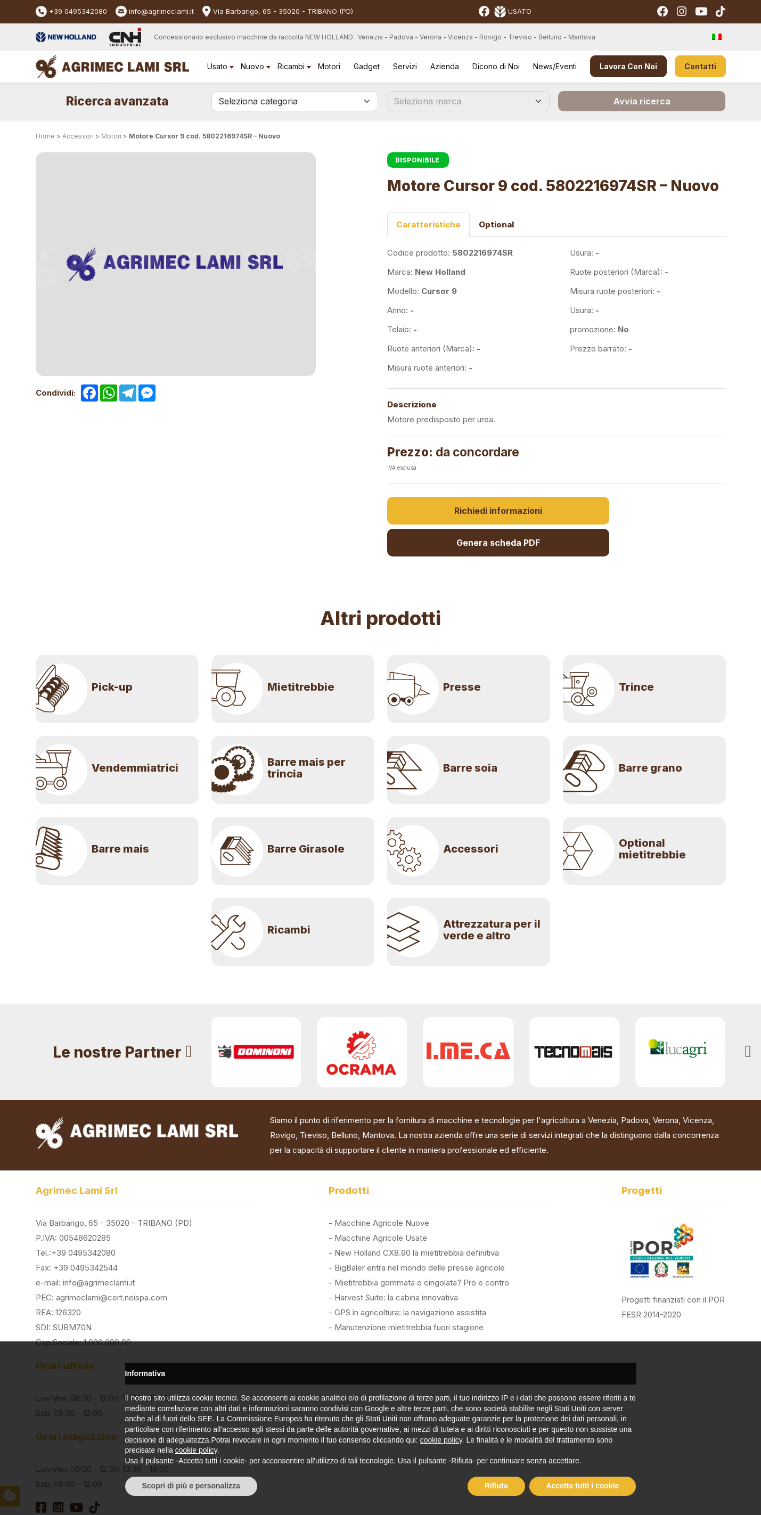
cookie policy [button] (441, 1440)
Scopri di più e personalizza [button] (191, 1485)
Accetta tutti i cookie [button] (582, 1485)
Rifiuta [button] (496, 1485)
